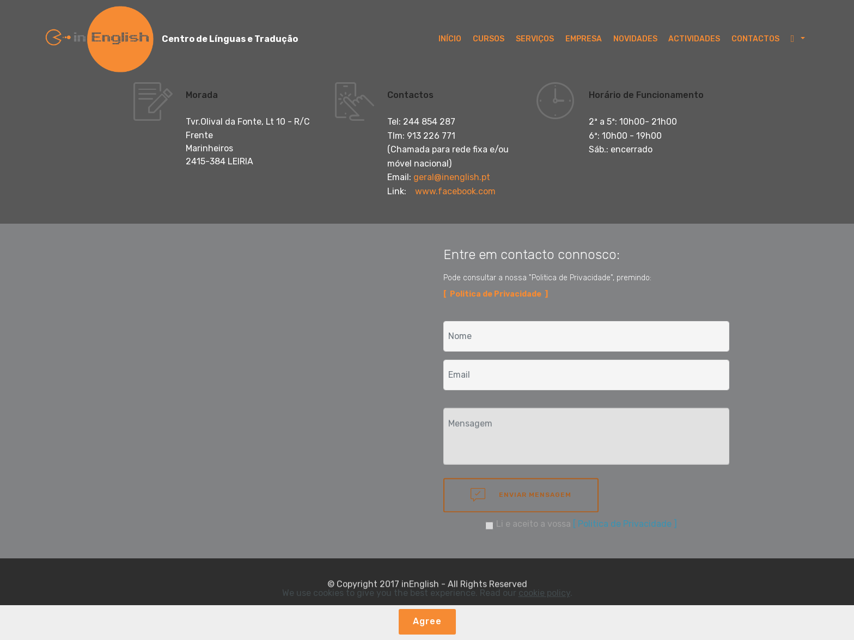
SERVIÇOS (535, 39)
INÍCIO (449, 39)
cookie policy (544, 593)
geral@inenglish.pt (451, 177)
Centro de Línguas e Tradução (230, 39)
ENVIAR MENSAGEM (521, 505)
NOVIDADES (635, 39)
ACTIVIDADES (694, 39)
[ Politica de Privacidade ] (625, 527)
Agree (427, 621)
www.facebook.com (455, 191)
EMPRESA (583, 39)
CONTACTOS (755, 39)
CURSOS (488, 39)
